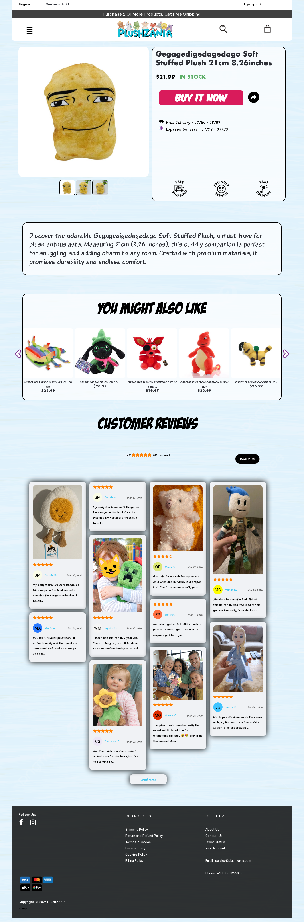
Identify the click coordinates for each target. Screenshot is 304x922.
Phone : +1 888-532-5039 (223, 873)
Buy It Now (201, 97)
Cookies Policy (136, 854)
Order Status (215, 842)
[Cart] (267, 29)
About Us (212, 829)
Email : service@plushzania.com (228, 860)
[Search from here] (223, 29)
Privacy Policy (135, 848)
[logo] (145, 29)
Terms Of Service (138, 842)
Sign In (264, 4)
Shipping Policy (136, 829)
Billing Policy (134, 860)
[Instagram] (33, 822)
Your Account (215, 848)
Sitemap (22, 908)
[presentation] (18, 354)
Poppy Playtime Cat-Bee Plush (256, 382)
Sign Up (249, 4)
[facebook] (21, 822)
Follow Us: (27, 814)
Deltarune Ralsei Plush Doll (100, 382)
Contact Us (214, 836)
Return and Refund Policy (144, 836)
